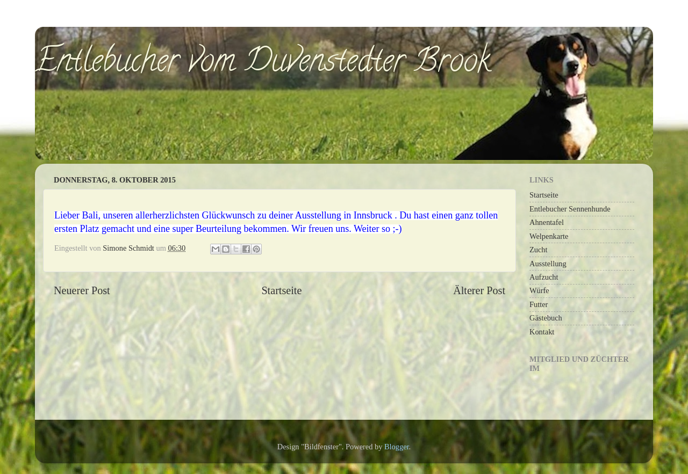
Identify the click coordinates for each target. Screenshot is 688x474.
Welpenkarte (548, 236)
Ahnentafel (546, 222)
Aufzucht (543, 277)
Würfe (539, 290)
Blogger (396, 446)
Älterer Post (479, 290)
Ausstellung (548, 263)
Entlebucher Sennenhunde (570, 209)
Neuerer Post (82, 290)
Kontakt (541, 331)
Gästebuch (545, 317)
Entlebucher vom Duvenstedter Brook (262, 64)
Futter (538, 304)
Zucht (538, 249)
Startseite (281, 290)
